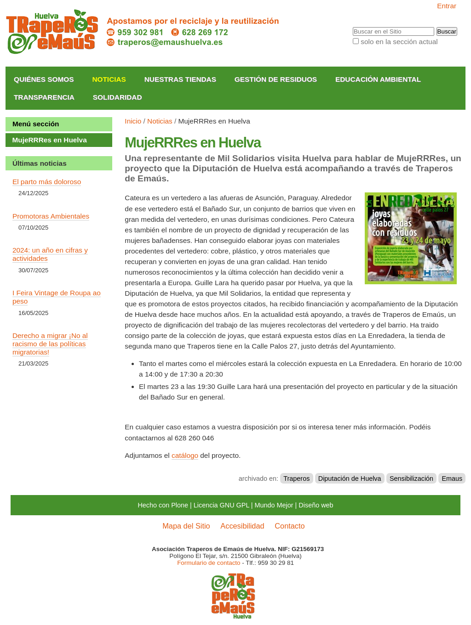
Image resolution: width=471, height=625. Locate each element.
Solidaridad (117, 97)
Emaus (452, 478)
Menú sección (35, 124)
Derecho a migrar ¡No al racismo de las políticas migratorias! (50, 344)
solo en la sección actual (399, 41)
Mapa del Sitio (186, 526)
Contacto (289, 526)
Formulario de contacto (208, 562)
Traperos (296, 478)
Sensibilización (411, 478)
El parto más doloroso (46, 182)
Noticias (109, 79)
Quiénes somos (44, 79)
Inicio (133, 121)
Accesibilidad (242, 526)
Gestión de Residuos (276, 79)
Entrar (446, 6)
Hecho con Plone (163, 505)
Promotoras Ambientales (50, 216)
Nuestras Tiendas (180, 79)
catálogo (185, 455)
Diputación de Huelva (349, 478)
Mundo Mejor (274, 505)
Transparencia (44, 97)
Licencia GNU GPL (221, 505)
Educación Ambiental (378, 79)
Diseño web (316, 505)
